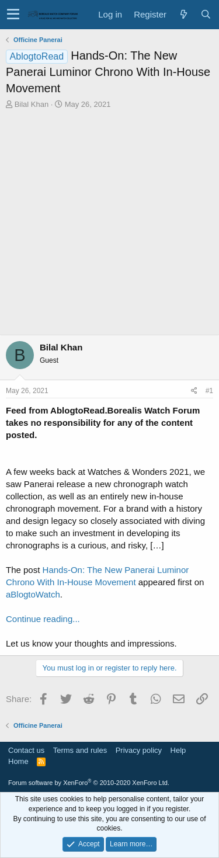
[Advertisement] (109, 225)
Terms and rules (80, 750)
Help (178, 750)
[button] (13, 14)
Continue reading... (43, 619)
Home (18, 761)
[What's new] (183, 14)
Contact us (26, 750)
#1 (209, 391)
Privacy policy (139, 750)
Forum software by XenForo (88, 782)
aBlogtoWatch (33, 594)
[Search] (205, 14)
